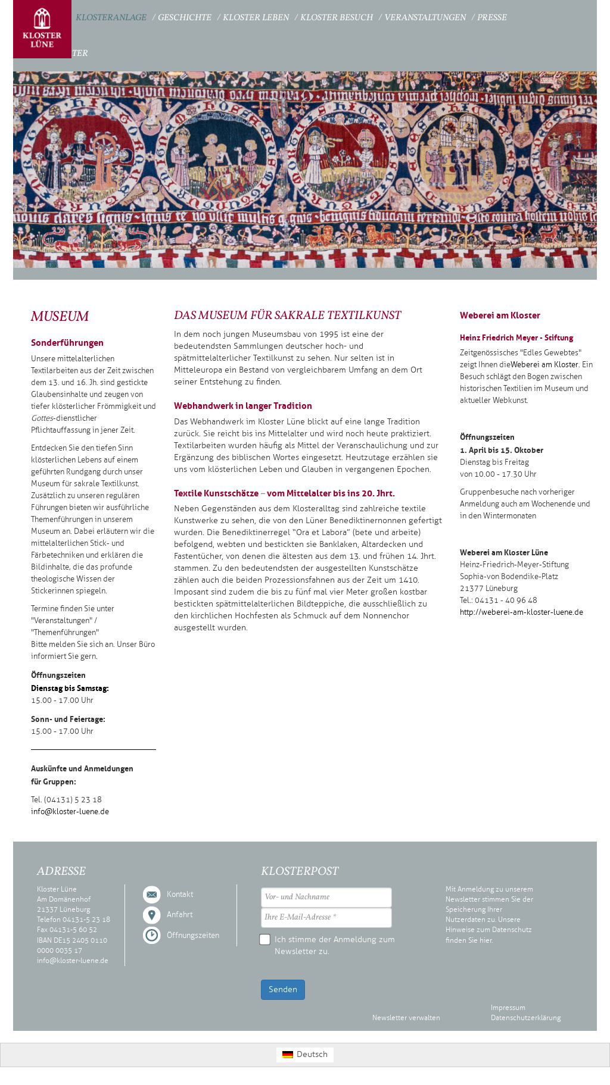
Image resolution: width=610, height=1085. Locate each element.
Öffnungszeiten (193, 935)
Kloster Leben (256, 18)
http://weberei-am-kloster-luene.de (521, 612)
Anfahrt (179, 915)
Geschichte (184, 18)
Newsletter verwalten (406, 1018)
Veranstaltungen (425, 18)
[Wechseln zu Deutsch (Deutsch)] (305, 1055)
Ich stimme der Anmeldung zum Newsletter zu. (328, 945)
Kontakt (180, 894)
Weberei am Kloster (544, 364)
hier (485, 940)
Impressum (508, 1007)
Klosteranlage (111, 18)
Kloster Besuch (336, 18)
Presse (492, 18)
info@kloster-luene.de (70, 812)
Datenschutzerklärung (526, 1018)
